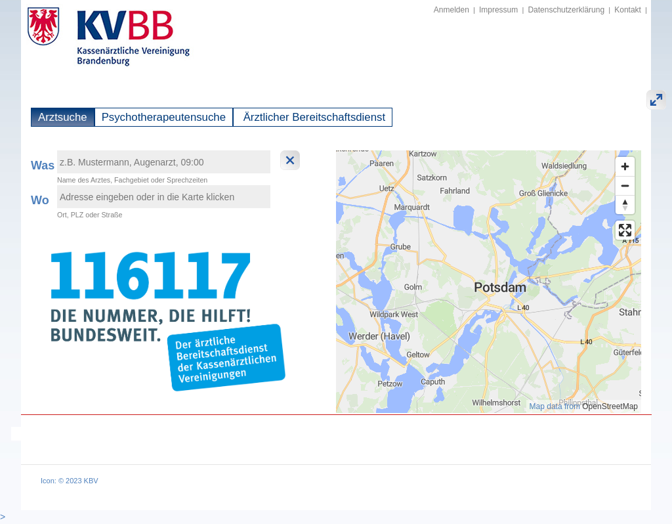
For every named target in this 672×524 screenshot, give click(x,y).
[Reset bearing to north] (625, 204)
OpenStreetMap (610, 406)
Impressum (498, 9)
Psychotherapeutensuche (164, 117)
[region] (488, 281)
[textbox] (163, 161)
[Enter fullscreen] (625, 230)
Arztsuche (62, 117)
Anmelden (451, 9)
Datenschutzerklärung (566, 9)
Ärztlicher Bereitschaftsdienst (312, 117)
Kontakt (627, 9)
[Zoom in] (625, 166)
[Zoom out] (625, 185)
